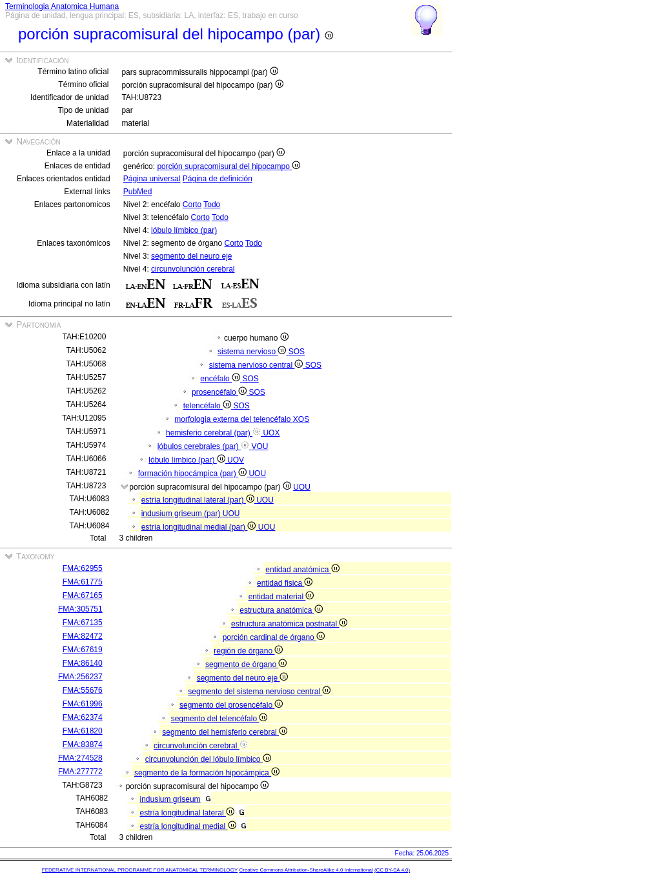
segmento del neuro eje (191, 256)
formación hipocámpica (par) (193, 473)
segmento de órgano (246, 664)
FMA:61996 (83, 703)
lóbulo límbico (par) (184, 230)
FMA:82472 (83, 636)
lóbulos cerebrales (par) (205, 446)
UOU (257, 473)
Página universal (152, 178)
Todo (211, 204)
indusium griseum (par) (182, 513)
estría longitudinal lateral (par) (198, 499)
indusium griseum (170, 799)
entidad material (281, 596)
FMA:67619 (83, 649)
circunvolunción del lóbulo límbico (208, 759)
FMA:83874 (83, 744)
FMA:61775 (83, 581)
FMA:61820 (83, 730)
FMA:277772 (80, 771)
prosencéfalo (220, 392)
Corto (192, 204)
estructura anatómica (280, 610)
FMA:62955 (83, 568)
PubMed (137, 191)
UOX (271, 432)
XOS (301, 419)
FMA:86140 (83, 663)
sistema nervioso (253, 351)
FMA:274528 (80, 758)
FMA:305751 (80, 609)
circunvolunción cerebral (192, 269)
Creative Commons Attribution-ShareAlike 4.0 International (305, 870)
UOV (235, 459)
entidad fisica (284, 583)
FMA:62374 (83, 717)
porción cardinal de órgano (274, 637)
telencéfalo (208, 405)
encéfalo (221, 378)
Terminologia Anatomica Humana (62, 6)
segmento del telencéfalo (219, 718)
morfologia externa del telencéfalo (233, 419)
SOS (297, 351)
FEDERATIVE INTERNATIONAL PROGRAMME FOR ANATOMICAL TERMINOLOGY (140, 870)
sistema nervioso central (257, 365)
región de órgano (248, 650)
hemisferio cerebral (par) (214, 432)
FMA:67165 (83, 595)
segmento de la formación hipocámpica (207, 772)
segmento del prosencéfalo (231, 705)
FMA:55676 (83, 690)
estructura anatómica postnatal (289, 623)
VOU (259, 446)
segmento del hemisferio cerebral (224, 732)
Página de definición (217, 178)
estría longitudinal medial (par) (199, 527)
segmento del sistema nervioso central (259, 691)
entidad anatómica (302, 569)
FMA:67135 (83, 622)
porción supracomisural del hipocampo (228, 166)
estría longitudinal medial (188, 826)
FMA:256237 (80, 676)
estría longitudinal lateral (187, 812)
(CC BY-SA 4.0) (392, 870)
